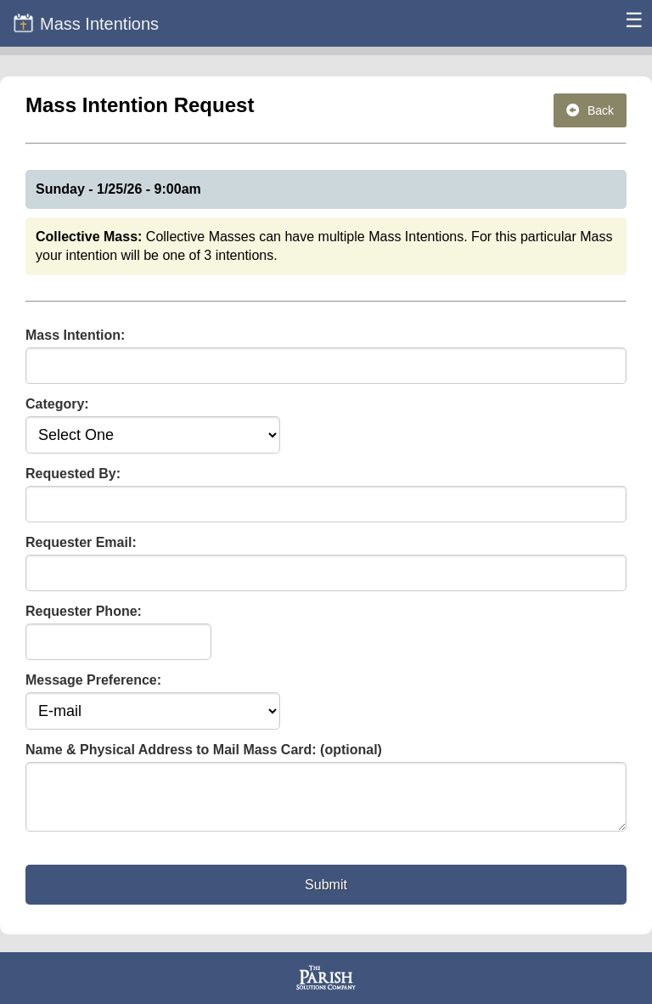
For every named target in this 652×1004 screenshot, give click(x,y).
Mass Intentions (86, 23)
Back (590, 110)
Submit (326, 895)
